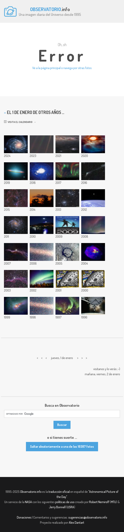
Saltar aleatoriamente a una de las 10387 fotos (62, 446)
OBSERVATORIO (45, 9)
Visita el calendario (18, 122)
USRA (70, 507)
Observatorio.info (31, 492)
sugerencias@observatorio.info (87, 517)
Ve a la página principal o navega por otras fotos (62, 68)
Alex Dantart (76, 522)
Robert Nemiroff (99, 502)
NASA (28, 502)
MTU (113, 502)
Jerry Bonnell (57, 507)
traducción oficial (59, 492)
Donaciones (24, 517)
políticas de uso (64, 502)
